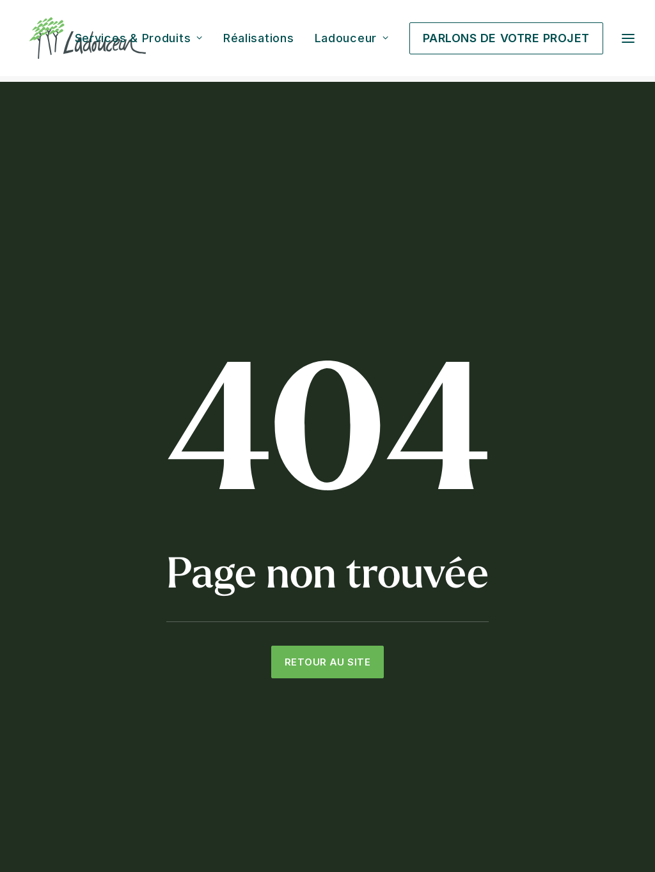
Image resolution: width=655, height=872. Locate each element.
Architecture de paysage (287, 624)
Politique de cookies (546, 832)
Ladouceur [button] (352, 41)
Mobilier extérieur (412, 691)
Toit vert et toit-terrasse (285, 708)
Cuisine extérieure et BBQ (430, 607)
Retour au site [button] (327, 456)
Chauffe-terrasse (412, 657)
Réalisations (258, 41)
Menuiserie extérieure (281, 691)
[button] (24, 765)
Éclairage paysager (275, 674)
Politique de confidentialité (444, 832)
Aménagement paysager (287, 607)
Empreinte (615, 832)
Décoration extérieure (422, 708)
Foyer (386, 674)
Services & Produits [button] (139, 41)
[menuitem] (143, 41)
